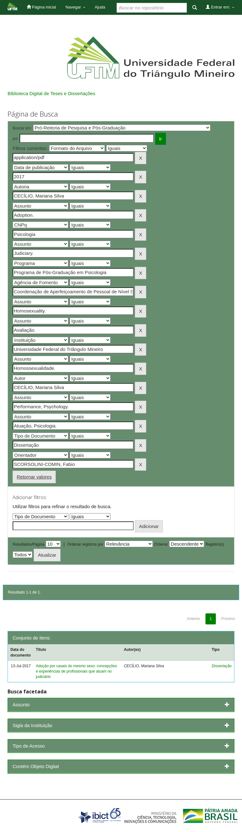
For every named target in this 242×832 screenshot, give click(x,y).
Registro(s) (214, 544)
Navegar (75, 7)
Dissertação (222, 666)
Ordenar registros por (85, 544)
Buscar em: (22, 128)
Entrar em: (220, 6)
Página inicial (41, 6)
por (15, 138)
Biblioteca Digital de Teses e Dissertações (51, 93)
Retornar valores (34, 476)
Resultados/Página (28, 544)
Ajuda (100, 7)
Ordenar (161, 544)
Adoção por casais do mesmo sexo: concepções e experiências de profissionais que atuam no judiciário (76, 671)
